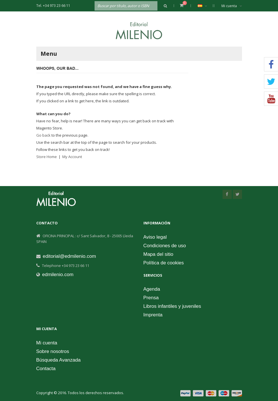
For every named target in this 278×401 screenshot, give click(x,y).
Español (205, 5)
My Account (72, 156)
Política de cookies (163, 263)
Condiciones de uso (164, 245)
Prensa (151, 297)
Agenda (151, 289)
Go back (43, 135)
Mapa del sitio (158, 254)
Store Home (46, 156)
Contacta (46, 368)
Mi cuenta (231, 5)
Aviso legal (155, 237)
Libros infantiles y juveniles (172, 306)
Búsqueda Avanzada (58, 360)
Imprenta (153, 315)
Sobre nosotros (52, 351)
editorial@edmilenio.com (69, 256)
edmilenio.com (58, 274)
